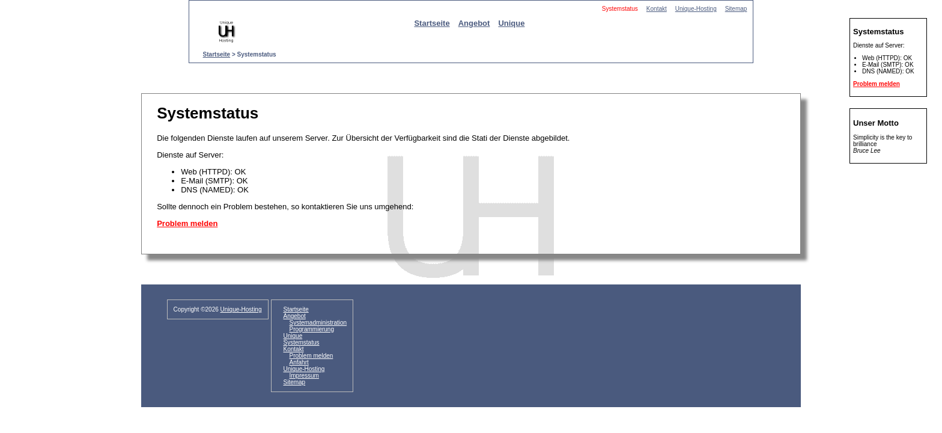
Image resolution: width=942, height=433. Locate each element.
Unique (511, 23)
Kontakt (656, 8)
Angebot (474, 23)
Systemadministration (318, 322)
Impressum (304, 375)
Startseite (431, 23)
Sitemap (736, 8)
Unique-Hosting (696, 8)
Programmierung (312, 329)
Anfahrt (299, 362)
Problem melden (187, 223)
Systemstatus (302, 342)
